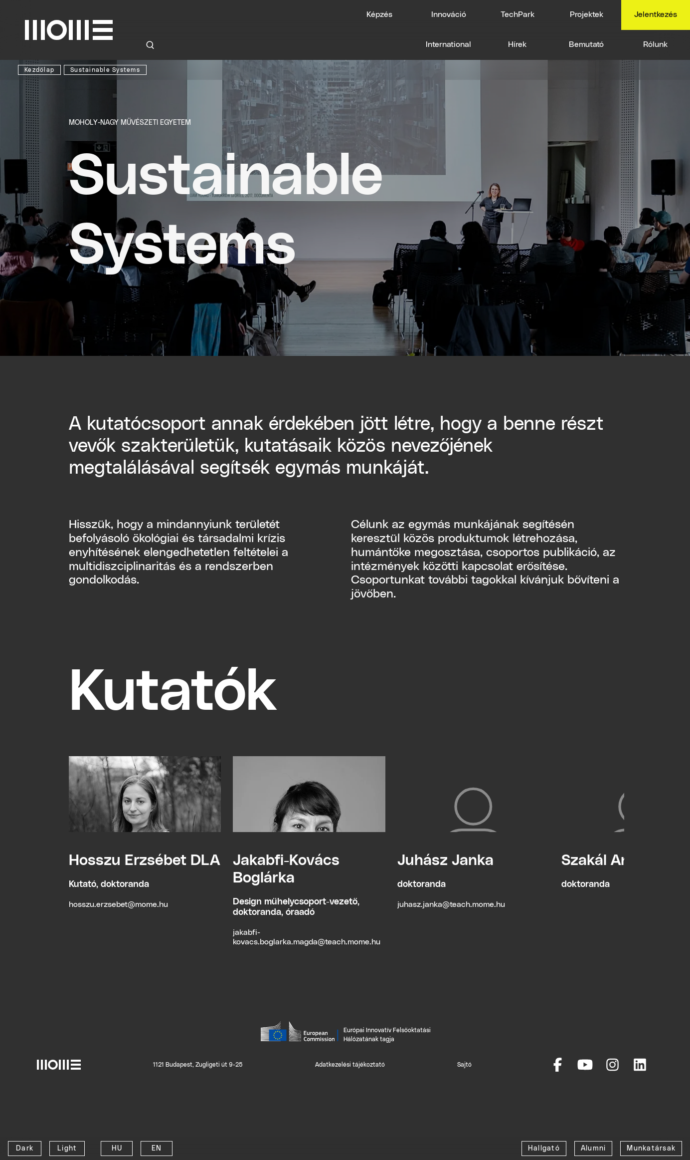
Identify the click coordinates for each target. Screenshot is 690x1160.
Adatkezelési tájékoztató (350, 1065)
